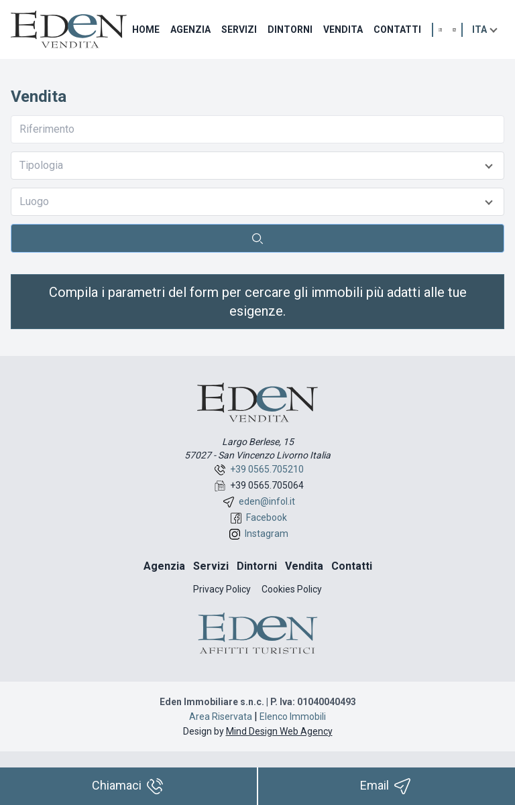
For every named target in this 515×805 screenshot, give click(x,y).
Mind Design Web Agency (279, 731)
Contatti (397, 29)
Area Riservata (220, 716)
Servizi (239, 29)
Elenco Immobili (293, 716)
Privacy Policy (222, 589)
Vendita (343, 29)
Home (146, 29)
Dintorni (290, 29)
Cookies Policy (292, 589)
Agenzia (190, 29)
